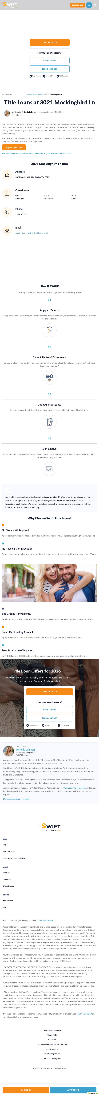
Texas (34, 94)
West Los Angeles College (74, 788)
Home (28, 94)
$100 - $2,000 (49, 60)
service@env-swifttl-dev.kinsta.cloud (31, 233)
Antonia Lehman (29, 112)
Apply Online (73, 1090)
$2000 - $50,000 (49, 69)
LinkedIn (26, 799)
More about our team (11, 799)
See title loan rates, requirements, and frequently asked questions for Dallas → (38, 153)
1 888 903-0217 (77, 5)
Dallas (40, 94)
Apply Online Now (14, 147)
